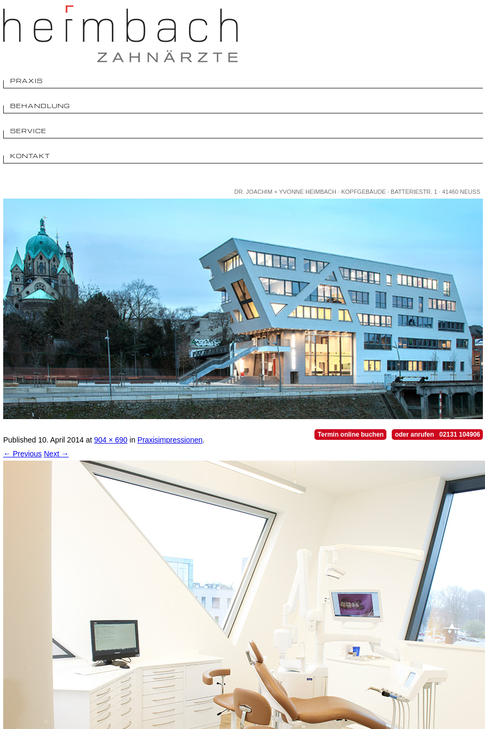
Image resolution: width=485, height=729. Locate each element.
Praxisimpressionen (170, 440)
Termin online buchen (351, 434)
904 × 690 (110, 440)
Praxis (26, 81)
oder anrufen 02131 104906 (437, 434)
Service (28, 131)
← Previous (22, 453)
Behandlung (40, 106)
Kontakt (30, 156)
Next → (56, 453)
